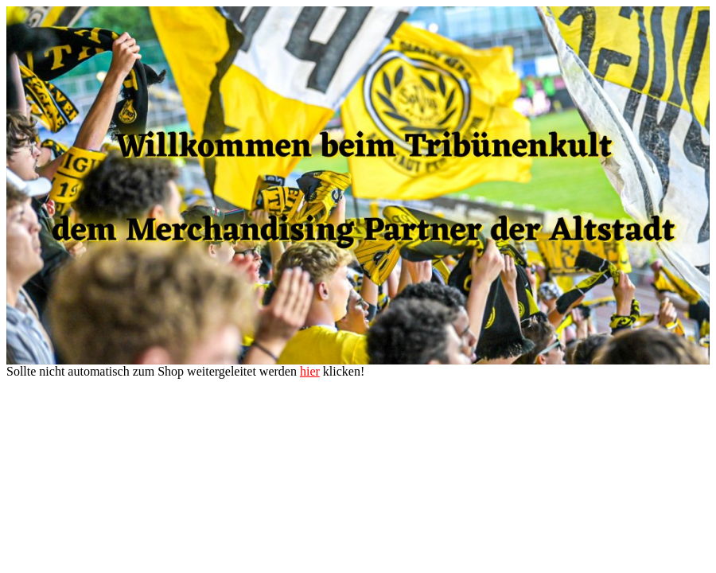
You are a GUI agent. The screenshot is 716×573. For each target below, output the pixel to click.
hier (310, 371)
